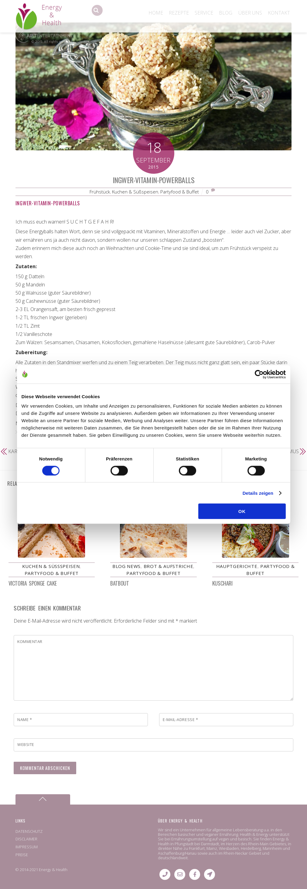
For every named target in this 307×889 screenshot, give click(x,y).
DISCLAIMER (26, 839)
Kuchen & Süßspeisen (135, 192)
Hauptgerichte (237, 566)
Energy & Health (53, 870)
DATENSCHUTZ (29, 831)
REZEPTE (179, 12)
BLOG (225, 12)
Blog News (126, 566)
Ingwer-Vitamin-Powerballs (153, 179)
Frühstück (100, 192)
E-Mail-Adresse (180, 719)
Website (25, 744)
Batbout (119, 583)
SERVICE (204, 12)
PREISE (21, 854)
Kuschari (222, 583)
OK (242, 511)
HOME (155, 12)
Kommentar (30, 641)
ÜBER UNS (250, 12)
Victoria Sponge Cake (33, 583)
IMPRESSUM (26, 847)
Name (24, 719)
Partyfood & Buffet (179, 192)
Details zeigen (258, 492)
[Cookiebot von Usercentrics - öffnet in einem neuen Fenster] (259, 374)
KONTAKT (279, 12)
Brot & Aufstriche (168, 566)
